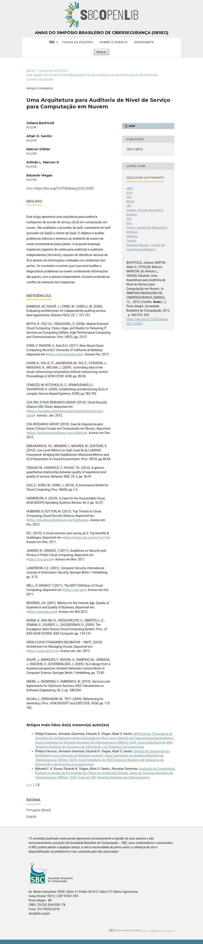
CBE (128, 205)
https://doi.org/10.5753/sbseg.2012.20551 (64, 188)
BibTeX (130, 201)
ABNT (129, 188)
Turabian (131, 240)
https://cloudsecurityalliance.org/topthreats (57, 520)
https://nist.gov (74, 590)
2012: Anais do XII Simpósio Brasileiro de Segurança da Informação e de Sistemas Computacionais (92, 77)
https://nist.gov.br (40, 559)
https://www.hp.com (42, 611)
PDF (131, 126)
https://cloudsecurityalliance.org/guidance (56, 433)
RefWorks (132, 236)
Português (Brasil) (38, 810)
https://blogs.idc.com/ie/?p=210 (86, 537)
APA (128, 197)
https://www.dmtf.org (42, 651)
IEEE (129, 218)
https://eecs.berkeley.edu (65, 354)
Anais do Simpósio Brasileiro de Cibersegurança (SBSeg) (101, 32)
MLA (129, 223)
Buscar (101, 51)
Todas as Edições (77, 42)
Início (30, 70)
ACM (129, 192)
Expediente (144, 42)
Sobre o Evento (113, 42)
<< (27, 785)
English (31, 816)
